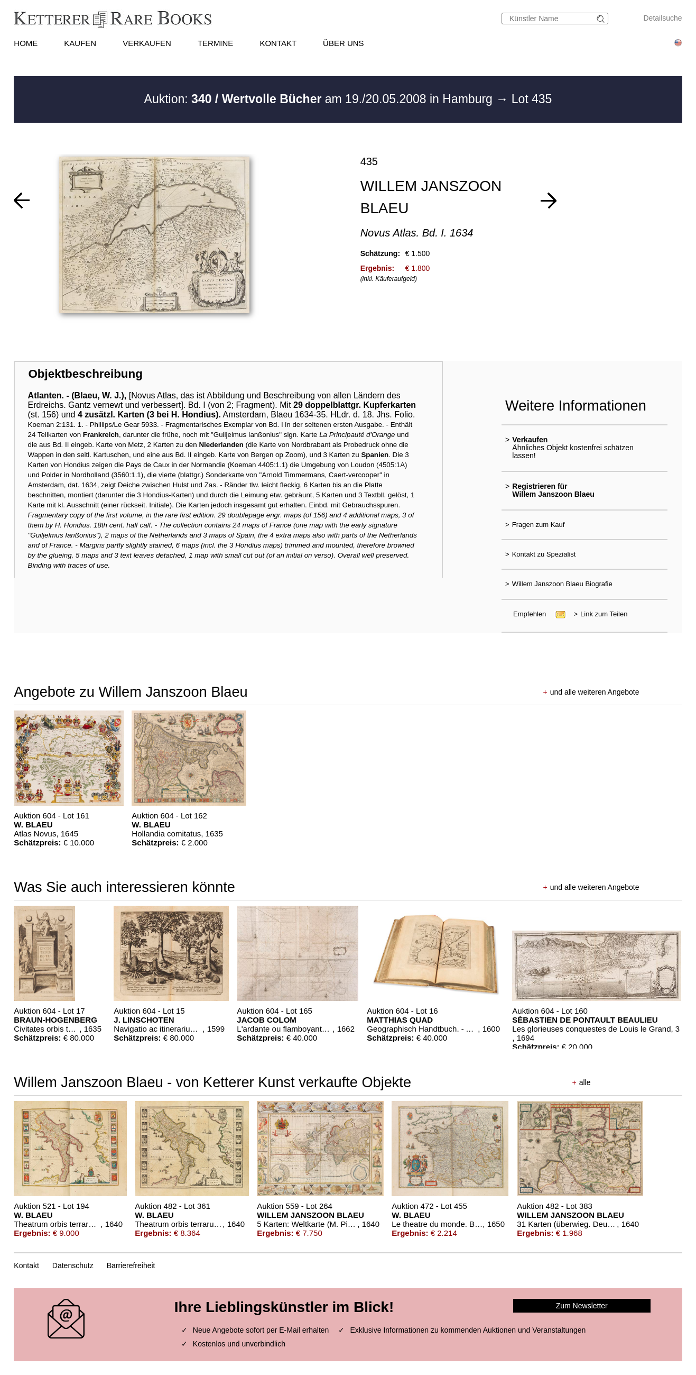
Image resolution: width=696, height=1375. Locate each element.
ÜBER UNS (343, 43)
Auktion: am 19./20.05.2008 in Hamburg (320, 99)
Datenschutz (73, 1265)
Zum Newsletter (582, 1305)
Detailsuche (663, 18)
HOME (26, 43)
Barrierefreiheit (131, 1265)
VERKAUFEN (147, 43)
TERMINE (216, 43)
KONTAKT (277, 43)
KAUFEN (80, 43)
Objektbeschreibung (85, 373)
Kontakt (26, 1265)
